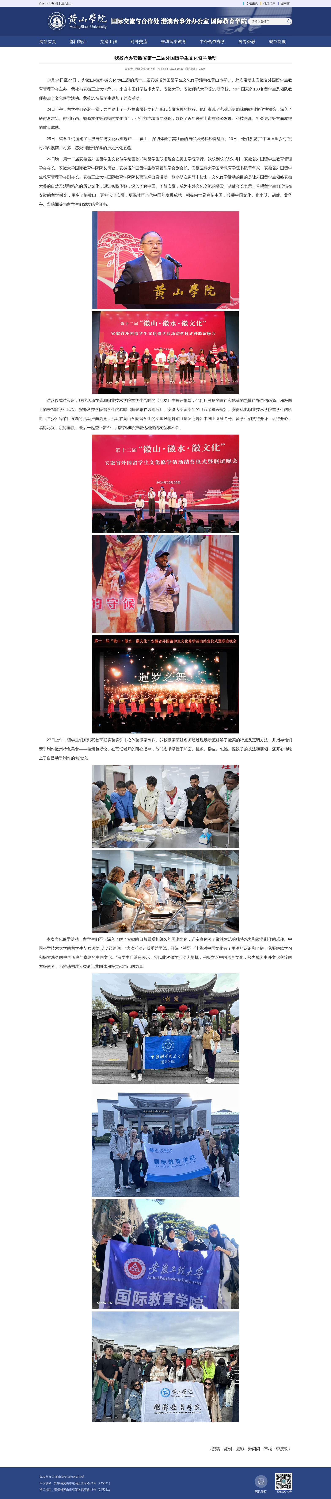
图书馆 (285, 3)
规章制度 (277, 41)
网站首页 (47, 41)
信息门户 (269, 3)
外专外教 (247, 41)
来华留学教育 (173, 41)
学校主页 (252, 3)
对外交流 (138, 41)
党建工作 (108, 41)
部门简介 (78, 41)
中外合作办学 (212, 41)
